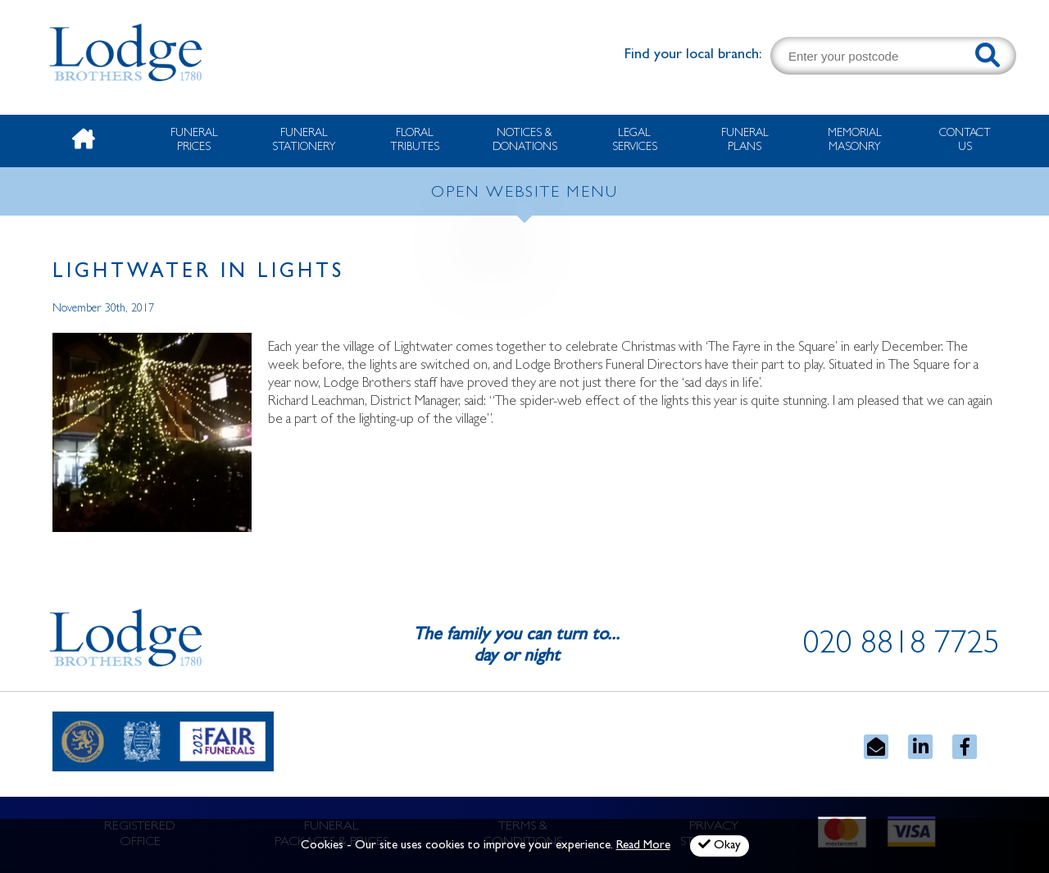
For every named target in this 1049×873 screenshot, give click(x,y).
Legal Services (634, 140)
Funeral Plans (745, 140)
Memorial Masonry (855, 140)
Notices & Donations (525, 140)
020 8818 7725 (901, 646)
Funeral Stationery (304, 140)
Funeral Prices (194, 140)
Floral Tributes (414, 140)
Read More (643, 846)
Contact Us (965, 140)
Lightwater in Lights (198, 273)
